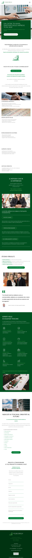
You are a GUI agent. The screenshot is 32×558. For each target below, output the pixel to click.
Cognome (10, 483)
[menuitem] (16, 537)
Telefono (10, 491)
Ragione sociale (11, 495)
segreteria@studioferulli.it (16, 550)
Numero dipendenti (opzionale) (14, 506)
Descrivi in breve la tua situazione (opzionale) (15, 511)
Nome (9, 479)
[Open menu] (29, 2)
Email (9, 487)
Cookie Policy (16, 554)
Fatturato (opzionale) (12, 502)
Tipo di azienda (11, 499)
